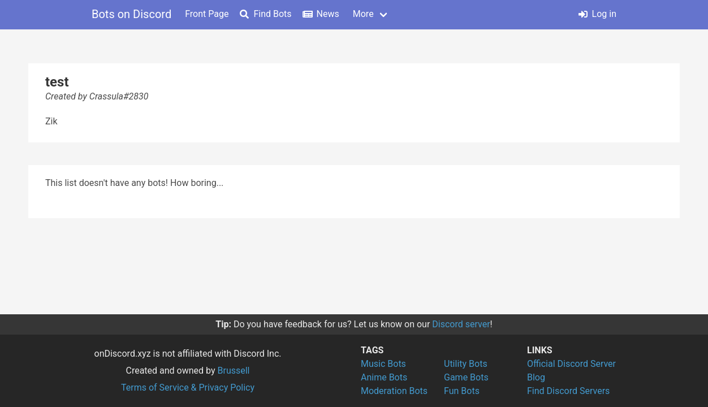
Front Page (206, 13)
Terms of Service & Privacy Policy (187, 387)
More (363, 13)
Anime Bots (384, 377)
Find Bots (265, 13)
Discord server (461, 324)
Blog (536, 377)
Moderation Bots (394, 391)
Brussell (234, 370)
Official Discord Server (571, 363)
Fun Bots (462, 391)
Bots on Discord (131, 14)
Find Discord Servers (568, 391)
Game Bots (466, 377)
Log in (597, 13)
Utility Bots (465, 363)
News (321, 13)
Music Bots (383, 363)
